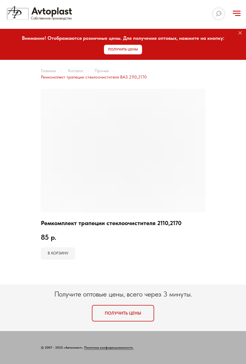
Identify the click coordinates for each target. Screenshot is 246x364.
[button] (123, 49)
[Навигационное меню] (237, 13)
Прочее (102, 70)
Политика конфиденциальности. (109, 347)
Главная (48, 70)
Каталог (75, 70)
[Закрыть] (240, 33)
